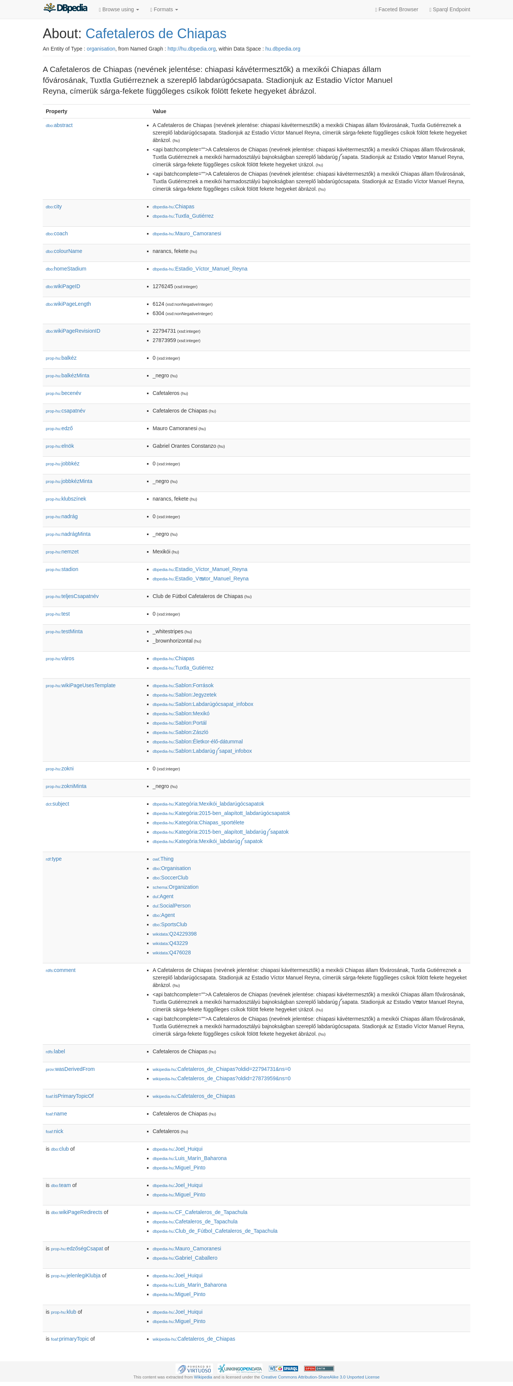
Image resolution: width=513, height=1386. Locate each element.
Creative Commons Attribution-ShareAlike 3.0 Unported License (320, 1377)
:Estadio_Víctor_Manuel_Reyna (200, 269)
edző (59, 428)
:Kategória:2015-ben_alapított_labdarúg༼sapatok (221, 832)
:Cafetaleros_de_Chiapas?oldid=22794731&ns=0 (222, 1069)
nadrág (62, 516)
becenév (63, 393)
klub (63, 1312)
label (55, 1051)
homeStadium (66, 269)
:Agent (163, 896)
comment (60, 970)
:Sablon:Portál (180, 723)
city (54, 206)
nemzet (62, 552)
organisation (101, 49)
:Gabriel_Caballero (185, 1258)
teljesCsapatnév (72, 596)
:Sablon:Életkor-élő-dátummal (198, 742)
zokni (60, 768)
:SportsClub (170, 924)
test (58, 614)
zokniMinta (66, 786)
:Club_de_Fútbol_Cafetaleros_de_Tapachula (215, 1231)
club (60, 1149)
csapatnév (66, 411)
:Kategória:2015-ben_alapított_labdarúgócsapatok (221, 813)
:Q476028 (172, 952)
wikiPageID (63, 286)
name (56, 1114)
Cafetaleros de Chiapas (156, 33)
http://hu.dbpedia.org (192, 49)
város (60, 658)
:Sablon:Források (183, 685)
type (54, 859)
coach (57, 233)
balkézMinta (67, 375)
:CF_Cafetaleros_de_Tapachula (200, 1212)
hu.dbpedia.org (283, 49)
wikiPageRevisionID (73, 331)
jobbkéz (63, 463)
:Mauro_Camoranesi (187, 233)
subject (57, 804)
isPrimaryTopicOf (70, 1096)
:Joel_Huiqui (177, 1149)
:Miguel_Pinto (179, 1168)
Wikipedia (203, 1377)
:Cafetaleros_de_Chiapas (194, 1096)
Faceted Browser (396, 9)
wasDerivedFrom (70, 1069)
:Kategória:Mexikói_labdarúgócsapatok (208, 804)
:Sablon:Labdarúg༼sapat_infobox (202, 751)
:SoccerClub (170, 878)
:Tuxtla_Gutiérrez (183, 216)
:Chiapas (173, 206)
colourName (64, 251)
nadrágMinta (68, 534)
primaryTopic (70, 1339)
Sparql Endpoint (449, 9)
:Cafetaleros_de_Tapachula (195, 1222)
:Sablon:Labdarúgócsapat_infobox (203, 704)
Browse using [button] (119, 9)
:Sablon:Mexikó (181, 713)
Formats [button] (164, 9)
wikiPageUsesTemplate (81, 685)
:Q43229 (170, 943)
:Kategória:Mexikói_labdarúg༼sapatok (207, 841)
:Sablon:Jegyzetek (184, 695)
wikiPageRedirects (76, 1212)
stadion (62, 569)
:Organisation (172, 868)
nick (54, 1131)
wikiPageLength (68, 304)
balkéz (61, 358)
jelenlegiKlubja (75, 1275)
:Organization (175, 887)
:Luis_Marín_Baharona (190, 1158)
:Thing (163, 859)
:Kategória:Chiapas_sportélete (198, 822)
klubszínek (66, 499)
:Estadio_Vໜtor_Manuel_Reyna (201, 579)
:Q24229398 (175, 934)
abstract (59, 125)
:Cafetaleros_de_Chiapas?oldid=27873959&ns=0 (222, 1078)
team (61, 1185)
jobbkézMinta (69, 481)
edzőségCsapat (77, 1248)
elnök (60, 446)
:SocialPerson (171, 906)
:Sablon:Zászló (180, 732)
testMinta (64, 631)
